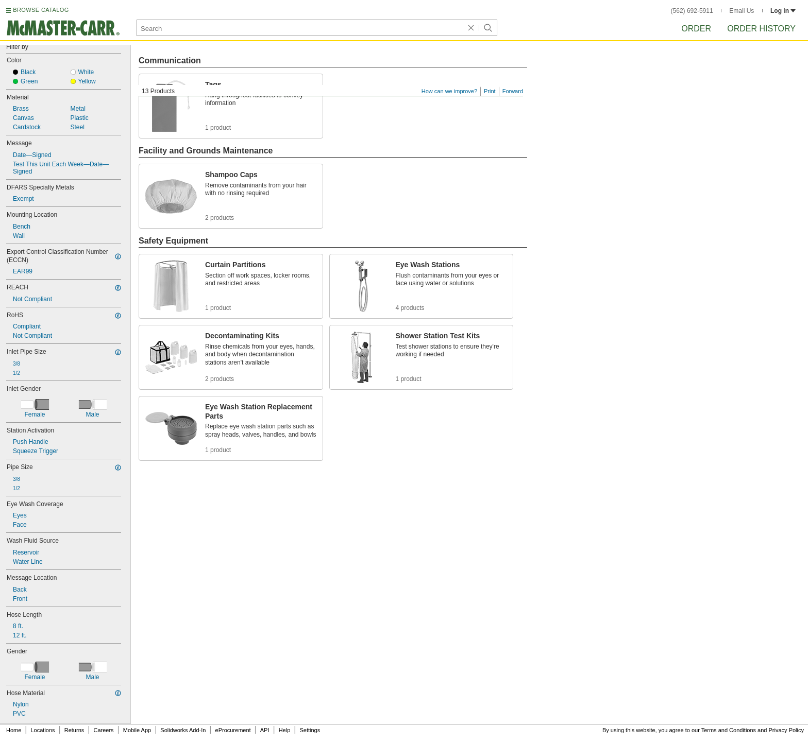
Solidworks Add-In (183, 730)
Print (490, 91)
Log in (783, 10)
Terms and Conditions (728, 730)
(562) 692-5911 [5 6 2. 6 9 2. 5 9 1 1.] (692, 10)
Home (13, 730)
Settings (309, 730)
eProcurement (233, 730)
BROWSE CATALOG (41, 10)
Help (285, 730)
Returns (74, 730)
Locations (43, 730)
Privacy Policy (786, 730)
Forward (512, 91)
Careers (103, 730)
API (265, 730)
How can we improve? (449, 91)
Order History (761, 28)
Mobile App (137, 730)
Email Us (741, 10)
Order (696, 28)
